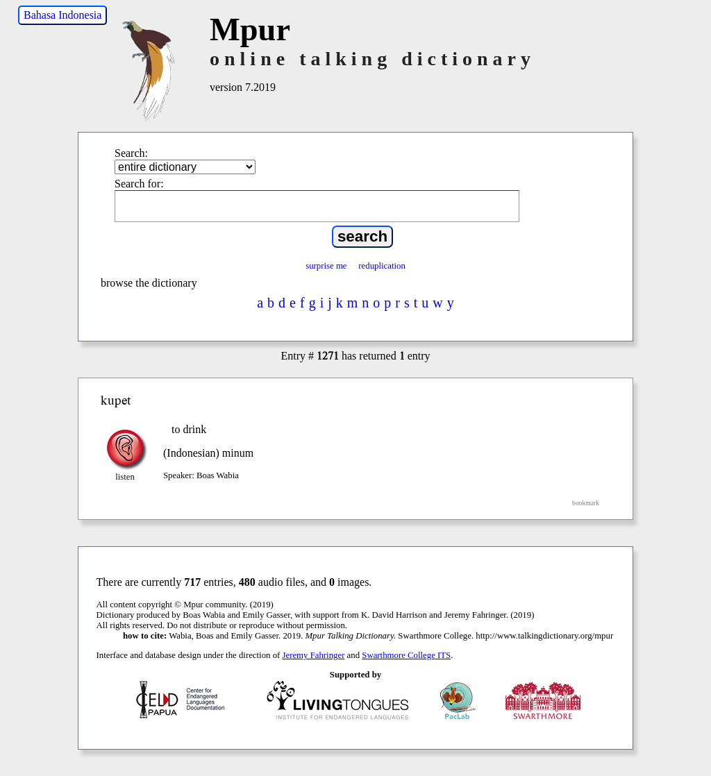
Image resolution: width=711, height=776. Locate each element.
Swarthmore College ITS (406, 655)
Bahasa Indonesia (62, 15)
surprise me (326, 266)
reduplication (381, 266)
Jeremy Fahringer (314, 655)
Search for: (139, 183)
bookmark (585, 503)
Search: (131, 153)
